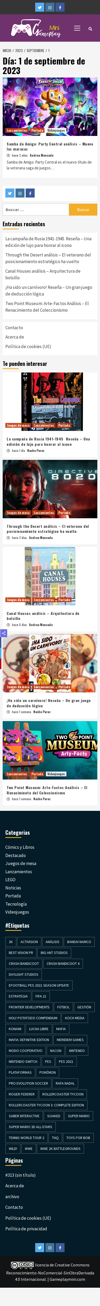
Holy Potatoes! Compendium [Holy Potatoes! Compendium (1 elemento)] (33, 1018)
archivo (12, 1197)
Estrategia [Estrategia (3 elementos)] (18, 996)
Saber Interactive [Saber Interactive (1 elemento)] (24, 1116)
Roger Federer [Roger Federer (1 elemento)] (22, 1094)
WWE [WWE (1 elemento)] (29, 1148)
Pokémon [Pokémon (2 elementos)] (47, 1072)
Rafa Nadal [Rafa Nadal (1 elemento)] (65, 1083)
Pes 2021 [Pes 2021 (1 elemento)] (66, 1061)
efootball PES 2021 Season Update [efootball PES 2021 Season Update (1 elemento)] (39, 985)
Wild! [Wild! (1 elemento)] (13, 1148)
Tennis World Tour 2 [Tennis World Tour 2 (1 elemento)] (26, 1137)
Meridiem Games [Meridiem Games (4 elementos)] (70, 1039)
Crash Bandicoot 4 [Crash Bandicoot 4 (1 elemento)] (63, 963)
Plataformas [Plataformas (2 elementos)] (20, 1072)
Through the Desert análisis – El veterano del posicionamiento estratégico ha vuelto (48, 258)
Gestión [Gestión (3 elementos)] (84, 1007)
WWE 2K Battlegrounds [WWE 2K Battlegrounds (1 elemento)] (60, 1148)
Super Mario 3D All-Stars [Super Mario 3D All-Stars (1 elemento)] (30, 1126)
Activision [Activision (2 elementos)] (29, 941)
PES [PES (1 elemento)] (48, 1061)
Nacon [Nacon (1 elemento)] (55, 1050)
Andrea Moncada (41, 155)
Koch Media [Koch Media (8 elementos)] (75, 1018)
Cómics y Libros (19, 847)
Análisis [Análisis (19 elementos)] (52, 941)
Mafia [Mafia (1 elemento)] (61, 1028)
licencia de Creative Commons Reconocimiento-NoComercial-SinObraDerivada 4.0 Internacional (50, 1272)
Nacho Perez (36, 450)
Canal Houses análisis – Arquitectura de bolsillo (43, 274)
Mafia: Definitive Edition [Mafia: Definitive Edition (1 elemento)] (29, 1039)
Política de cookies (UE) (28, 346)
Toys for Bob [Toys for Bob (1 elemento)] (78, 1137)
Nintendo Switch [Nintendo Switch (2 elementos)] (23, 1061)
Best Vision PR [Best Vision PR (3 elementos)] (21, 952)
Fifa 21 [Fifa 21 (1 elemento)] (40, 996)
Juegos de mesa (18, 425)
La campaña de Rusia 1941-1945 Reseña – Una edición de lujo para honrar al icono (48, 242)
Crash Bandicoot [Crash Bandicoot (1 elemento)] (24, 963)
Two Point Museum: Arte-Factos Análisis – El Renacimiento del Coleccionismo (47, 307)
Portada (37, 130)
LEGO (10, 880)
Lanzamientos (17, 130)
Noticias (13, 888)
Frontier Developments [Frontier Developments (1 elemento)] (29, 1007)
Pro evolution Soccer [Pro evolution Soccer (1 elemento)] (28, 1083)
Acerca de (14, 337)
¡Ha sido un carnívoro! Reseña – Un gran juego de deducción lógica (48, 290)
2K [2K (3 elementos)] (11, 941)
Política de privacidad (26, 1229)
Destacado (15, 855)
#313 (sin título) (20, 1175)
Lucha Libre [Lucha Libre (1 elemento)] (39, 1028)
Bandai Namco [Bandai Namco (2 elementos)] (79, 941)
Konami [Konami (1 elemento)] (15, 1028)
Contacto (14, 328)
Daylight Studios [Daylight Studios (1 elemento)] (23, 974)
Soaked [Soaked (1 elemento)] (53, 1116)
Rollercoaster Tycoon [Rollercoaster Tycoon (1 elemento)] (62, 1094)
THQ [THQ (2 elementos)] (55, 1137)
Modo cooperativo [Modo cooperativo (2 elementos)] (25, 1050)
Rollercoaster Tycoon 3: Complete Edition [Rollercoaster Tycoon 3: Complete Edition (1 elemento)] (46, 1105)
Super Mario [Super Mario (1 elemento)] (79, 1116)
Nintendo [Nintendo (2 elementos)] (77, 1050)
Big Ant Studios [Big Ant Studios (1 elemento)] (54, 952)
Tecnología (16, 904)
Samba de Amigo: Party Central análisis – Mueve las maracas (50, 146)
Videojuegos (56, 130)
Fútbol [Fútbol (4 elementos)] (63, 1007)
